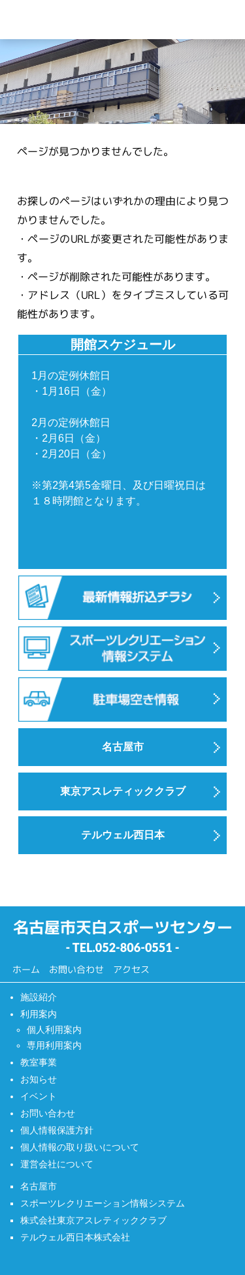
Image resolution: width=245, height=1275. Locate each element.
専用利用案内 (54, 1045)
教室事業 (38, 1062)
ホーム (26, 969)
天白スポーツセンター (90, 19)
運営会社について (56, 1164)
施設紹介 (38, 997)
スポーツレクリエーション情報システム (102, 1203)
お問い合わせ (76, 969)
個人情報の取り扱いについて (79, 1147)
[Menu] (224, 20)
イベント (38, 1096)
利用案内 (38, 1014)
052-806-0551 (133, 947)
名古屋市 (38, 1186)
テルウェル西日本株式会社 (75, 1237)
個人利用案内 (54, 1029)
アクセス (131, 969)
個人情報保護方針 (56, 1130)
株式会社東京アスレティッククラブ (93, 1220)
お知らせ (38, 1079)
